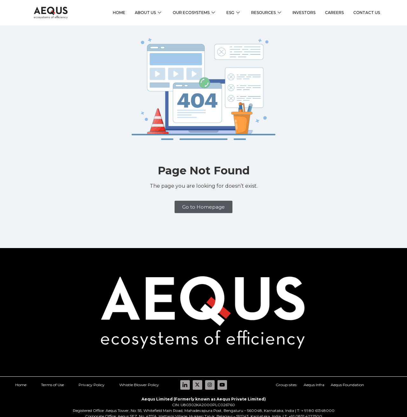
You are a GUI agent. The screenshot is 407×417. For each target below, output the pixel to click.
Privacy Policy (92, 378)
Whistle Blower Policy (139, 378)
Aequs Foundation (347, 378)
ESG (233, 13)
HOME (119, 12)
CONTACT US (366, 12)
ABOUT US (148, 13)
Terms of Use (52, 378)
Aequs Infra (314, 378)
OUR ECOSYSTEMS (194, 13)
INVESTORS (304, 12)
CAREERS (334, 12)
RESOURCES (266, 13)
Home (20, 378)
